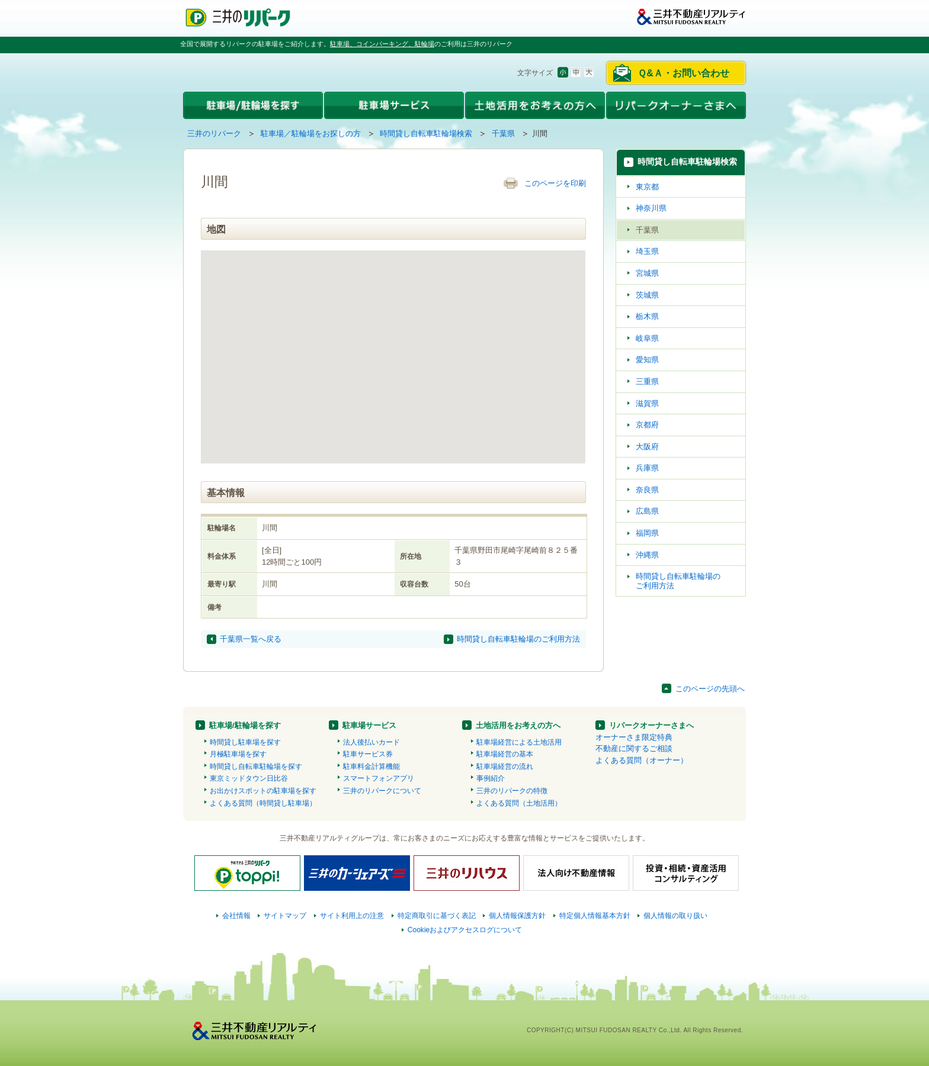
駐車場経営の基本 (504, 754)
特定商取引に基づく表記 (437, 916)
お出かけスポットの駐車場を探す (263, 791)
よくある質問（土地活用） (519, 803)
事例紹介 (490, 778)
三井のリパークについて (382, 791)
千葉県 (503, 133)
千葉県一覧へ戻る (250, 639)
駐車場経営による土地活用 (519, 742)
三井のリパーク (214, 133)
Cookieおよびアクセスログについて (465, 930)
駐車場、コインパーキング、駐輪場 (382, 43)
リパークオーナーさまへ (651, 725)
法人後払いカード (371, 742)
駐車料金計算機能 (371, 766)
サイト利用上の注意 (352, 916)
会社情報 (236, 916)
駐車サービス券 (368, 754)
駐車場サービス (369, 725)
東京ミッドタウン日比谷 (249, 778)
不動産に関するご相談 (633, 748)
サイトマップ (285, 916)
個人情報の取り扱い (675, 916)
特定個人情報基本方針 (594, 916)
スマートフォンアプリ (378, 778)
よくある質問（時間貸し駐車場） (263, 803)
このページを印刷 (555, 183)
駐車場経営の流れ (504, 766)
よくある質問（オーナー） (641, 760)
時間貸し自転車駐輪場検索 (426, 133)
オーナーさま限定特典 (633, 737)
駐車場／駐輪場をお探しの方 (311, 133)
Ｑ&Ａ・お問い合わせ (683, 73)
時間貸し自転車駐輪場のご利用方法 (518, 639)
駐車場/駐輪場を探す (245, 725)
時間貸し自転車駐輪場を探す (256, 766)
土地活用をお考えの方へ (518, 725)
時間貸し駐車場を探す (245, 742)
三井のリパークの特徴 (511, 791)
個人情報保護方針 (517, 916)
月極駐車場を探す (238, 754)
